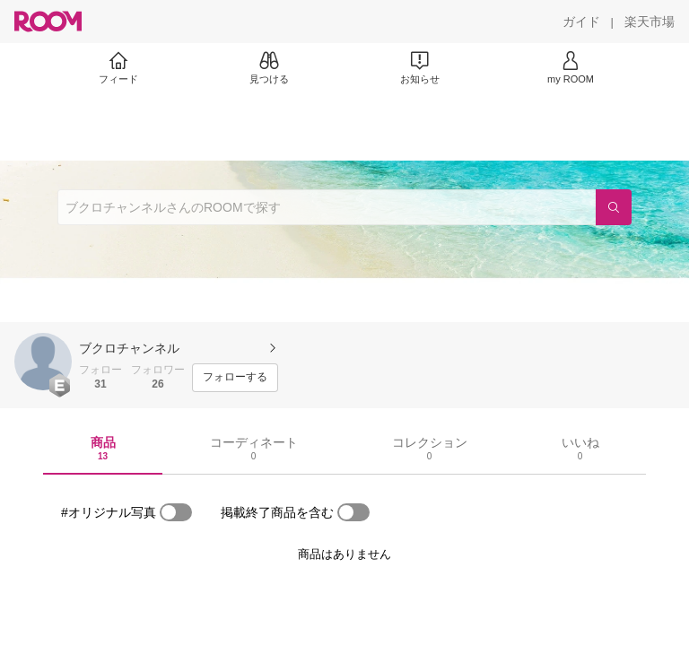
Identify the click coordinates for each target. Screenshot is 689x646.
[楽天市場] (649, 21)
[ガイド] (581, 21)
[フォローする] (235, 377)
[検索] (614, 207)
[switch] (176, 512)
